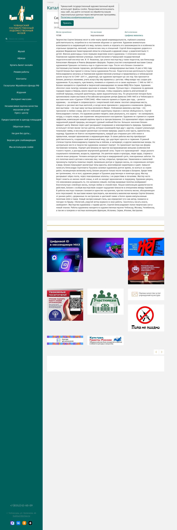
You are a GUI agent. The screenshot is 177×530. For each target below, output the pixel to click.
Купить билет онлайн (21, 65)
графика (129, 36)
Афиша (21, 58)
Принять (67, 23)
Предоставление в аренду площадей (21, 120)
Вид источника (131, 32)
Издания (21, 92)
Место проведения (64, 32)
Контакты (21, 79)
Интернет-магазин (21, 99)
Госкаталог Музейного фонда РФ (21, 86)
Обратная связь (21, 126)
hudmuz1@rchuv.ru (21, 516)
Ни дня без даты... (21, 133)
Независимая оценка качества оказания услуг (21, 107)
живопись (138, 36)
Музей (21, 51)
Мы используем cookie (21, 147)
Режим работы (21, 72)
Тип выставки (96, 32)
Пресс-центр (21, 113)
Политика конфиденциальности (77, 17)
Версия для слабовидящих (21, 140)
